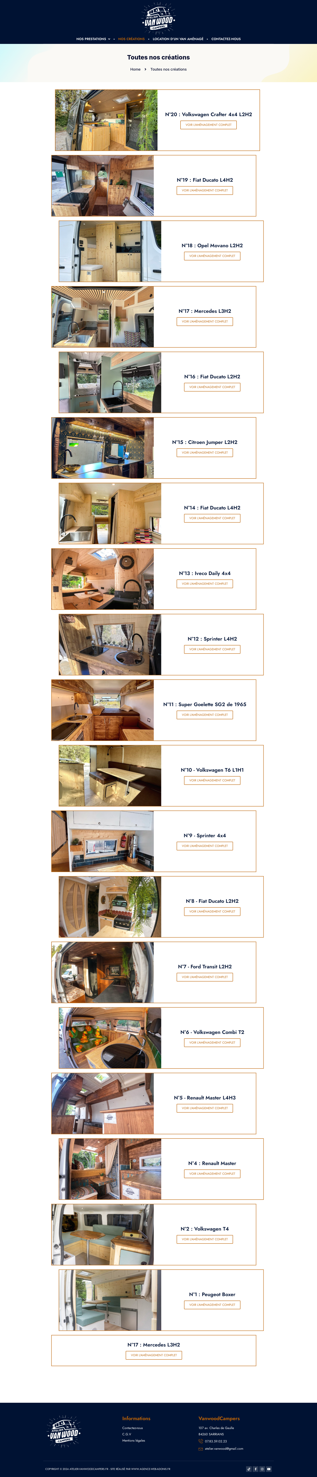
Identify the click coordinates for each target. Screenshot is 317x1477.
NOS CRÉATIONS (131, 39)
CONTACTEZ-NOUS (226, 39)
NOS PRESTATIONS (93, 39)
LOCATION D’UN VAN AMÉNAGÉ (178, 39)
